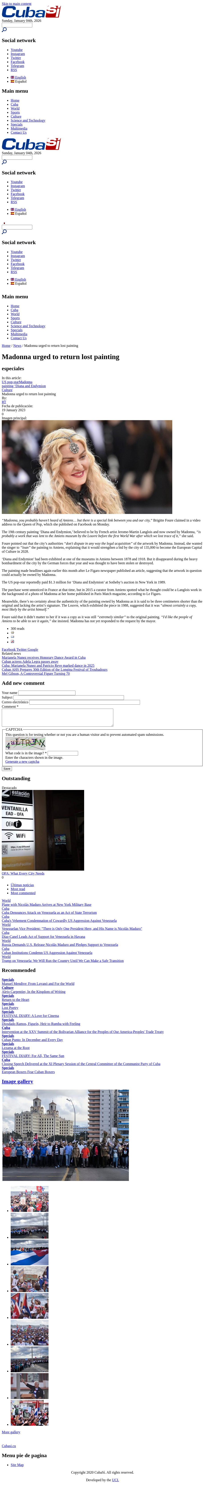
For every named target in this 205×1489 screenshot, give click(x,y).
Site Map (17, 1468)
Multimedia (19, 128)
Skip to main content (16, 4)
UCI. (115, 1483)
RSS (14, 70)
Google (33, 649)
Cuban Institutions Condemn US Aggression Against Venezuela (47, 956)
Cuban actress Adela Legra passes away (30, 661)
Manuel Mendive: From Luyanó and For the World (38, 987)
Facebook (17, 62)
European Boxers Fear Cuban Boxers (28, 1075)
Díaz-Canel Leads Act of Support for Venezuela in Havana (43, 940)
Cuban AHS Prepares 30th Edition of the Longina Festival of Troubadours (55, 669)
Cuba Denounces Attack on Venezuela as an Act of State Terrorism (49, 916)
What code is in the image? (26, 756)
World (15, 108)
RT (4, 402)
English (18, 77)
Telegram (17, 66)
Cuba (14, 104)
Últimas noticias (22, 888)
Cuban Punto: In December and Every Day (32, 1043)
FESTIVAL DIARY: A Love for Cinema (30, 1019)
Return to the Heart (15, 1003)
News (17, 346)
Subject (7, 697)
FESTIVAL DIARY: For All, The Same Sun (33, 1059)
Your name (10, 693)
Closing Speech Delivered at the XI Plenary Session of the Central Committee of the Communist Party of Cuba (81, 1067)
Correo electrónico (15, 702)
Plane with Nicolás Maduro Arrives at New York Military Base (46, 908)
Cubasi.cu (9, 1449)
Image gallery (17, 1085)
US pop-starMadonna (17, 382)
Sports (15, 112)
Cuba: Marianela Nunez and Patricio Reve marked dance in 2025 (48, 665)
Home (15, 100)
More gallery (11, 1435)
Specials (16, 124)
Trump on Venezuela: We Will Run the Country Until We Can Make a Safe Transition (63, 964)
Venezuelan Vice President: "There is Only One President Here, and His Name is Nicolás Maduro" (72, 932)
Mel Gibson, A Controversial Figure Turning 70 (36, 673)
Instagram (18, 54)
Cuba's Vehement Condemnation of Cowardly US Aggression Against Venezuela (59, 924)
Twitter (16, 58)
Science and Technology (28, 120)
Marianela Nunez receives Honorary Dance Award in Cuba (44, 657)
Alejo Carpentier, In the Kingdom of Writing (33, 995)
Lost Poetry (10, 1011)
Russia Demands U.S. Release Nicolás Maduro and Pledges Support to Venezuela (60, 948)
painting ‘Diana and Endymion (24, 386)
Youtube (17, 50)
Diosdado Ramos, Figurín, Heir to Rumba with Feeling (41, 1027)
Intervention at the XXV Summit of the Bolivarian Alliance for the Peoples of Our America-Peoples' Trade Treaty (83, 1035)
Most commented (23, 896)
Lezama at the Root (16, 1051)
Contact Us (19, 132)
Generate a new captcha (22, 765)
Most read (18, 892)
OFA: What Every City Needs (23, 877)
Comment (10, 706)
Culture (16, 116)
